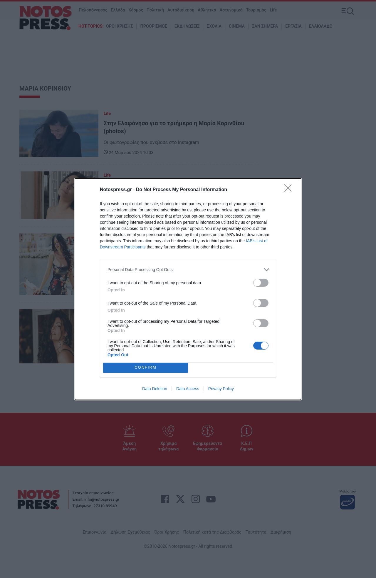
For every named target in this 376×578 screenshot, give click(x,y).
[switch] (260, 283)
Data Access (187, 388)
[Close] (289, 190)
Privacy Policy (221, 388)
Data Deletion (154, 388)
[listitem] (188, 270)
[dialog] (188, 289)
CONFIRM (146, 367)
